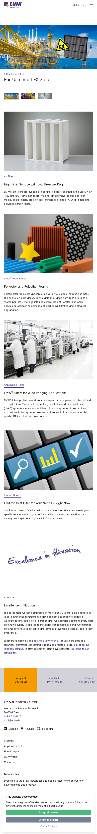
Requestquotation (21, 679)
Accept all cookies (48, 812)
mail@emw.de (12, 720)
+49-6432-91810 (12, 716)
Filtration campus (13, 648)
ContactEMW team (54, 679)
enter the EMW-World (46, 640)
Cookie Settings (48, 826)
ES (77, 5)
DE (73, 5)
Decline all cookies (48, 819)
